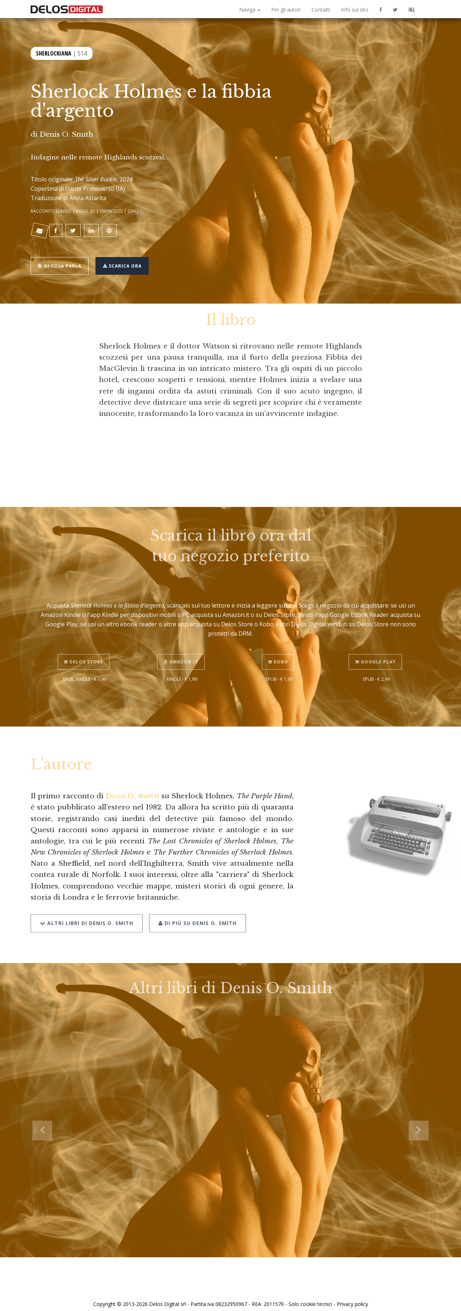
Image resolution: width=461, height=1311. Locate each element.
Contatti (321, 9)
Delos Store (84, 644)
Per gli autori (286, 9)
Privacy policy (352, 1297)
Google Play (376, 644)
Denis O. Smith (66, 134)
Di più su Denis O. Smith (195, 904)
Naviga (249, 9)
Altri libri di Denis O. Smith (86, 904)
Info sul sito (354, 9)
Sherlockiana (53, 52)
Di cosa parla (62, 260)
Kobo (279, 644)
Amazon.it (182, 644)
